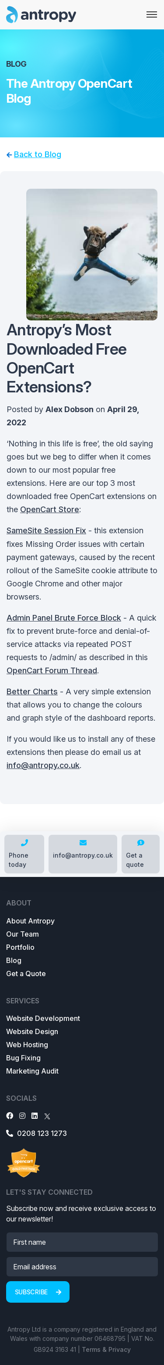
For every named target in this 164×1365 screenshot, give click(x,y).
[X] (47, 1115)
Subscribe (38, 1292)
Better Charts (32, 691)
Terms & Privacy (106, 1349)
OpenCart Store (49, 509)
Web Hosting (27, 1044)
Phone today (18, 853)
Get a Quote (26, 973)
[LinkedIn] (34, 1115)
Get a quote (135, 853)
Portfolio (20, 947)
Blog (13, 960)
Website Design (32, 1031)
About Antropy (30, 920)
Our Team (22, 934)
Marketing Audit (32, 1071)
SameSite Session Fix (46, 530)
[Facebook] (9, 1115)
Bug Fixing (23, 1057)
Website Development (43, 1018)
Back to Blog (37, 154)
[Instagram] (22, 1115)
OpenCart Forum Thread (52, 670)
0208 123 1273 (36, 1133)
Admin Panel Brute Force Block (64, 617)
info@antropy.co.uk (43, 765)
